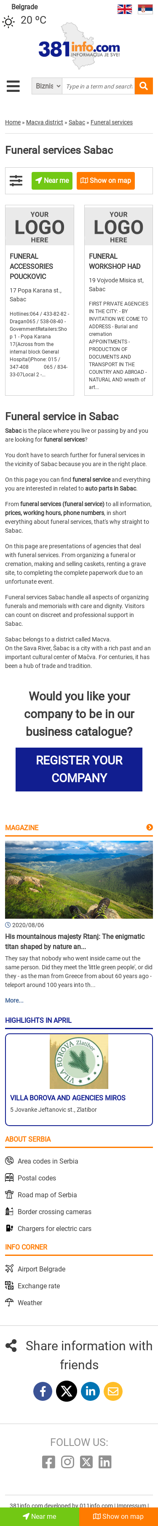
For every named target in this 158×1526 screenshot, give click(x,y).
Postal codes (37, 1178)
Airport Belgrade (41, 1269)
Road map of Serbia (47, 1195)
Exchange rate (39, 1286)
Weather (30, 1303)
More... (14, 1000)
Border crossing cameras (54, 1212)
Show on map (118, 1517)
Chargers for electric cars (54, 1229)
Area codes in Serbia (48, 1161)
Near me (39, 1517)
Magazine (21, 828)
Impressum (132, 1505)
